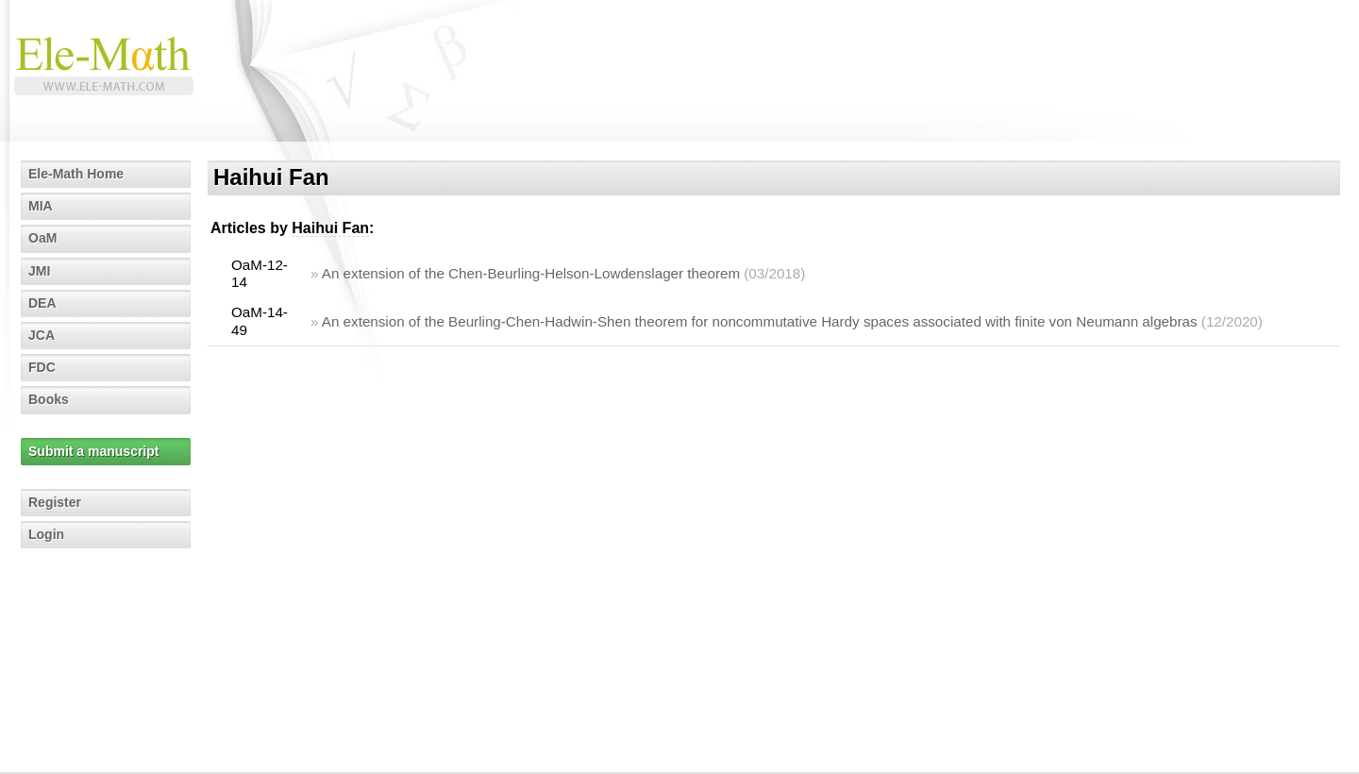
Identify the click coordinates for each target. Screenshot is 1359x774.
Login (46, 534)
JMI (39, 270)
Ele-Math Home (76, 173)
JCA (41, 335)
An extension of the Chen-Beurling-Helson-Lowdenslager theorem (531, 273)
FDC (42, 367)
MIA (40, 205)
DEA (42, 303)
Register (54, 502)
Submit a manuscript (93, 451)
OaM (42, 237)
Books (48, 399)
